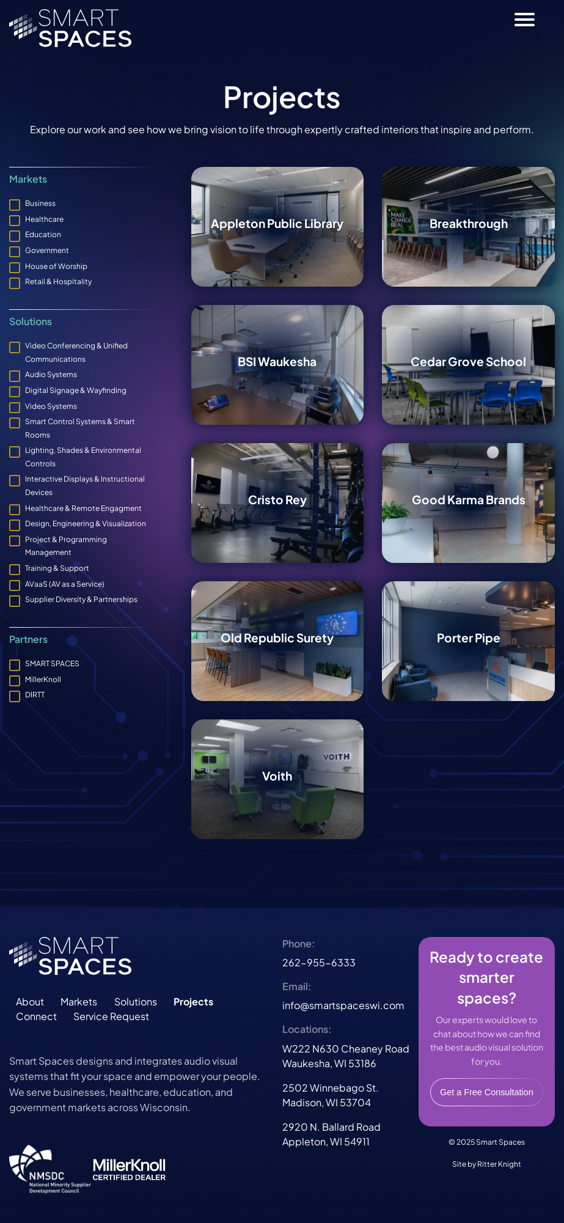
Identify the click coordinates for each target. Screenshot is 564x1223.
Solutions (135, 1001)
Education (43, 234)
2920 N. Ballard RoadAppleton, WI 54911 (331, 1134)
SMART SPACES (52, 663)
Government (47, 250)
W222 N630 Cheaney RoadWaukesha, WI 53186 (345, 1056)
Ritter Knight (499, 1164)
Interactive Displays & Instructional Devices (85, 485)
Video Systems (51, 406)
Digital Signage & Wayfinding (75, 390)
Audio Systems (51, 374)
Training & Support (57, 568)
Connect (36, 1016)
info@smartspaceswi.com (343, 1005)
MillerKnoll (43, 679)
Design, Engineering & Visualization (85, 523)
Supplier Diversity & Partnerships (81, 599)
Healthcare (44, 219)
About (30, 1001)
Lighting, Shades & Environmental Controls (83, 457)
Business (40, 203)
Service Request (111, 1016)
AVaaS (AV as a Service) (64, 584)
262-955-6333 (319, 962)
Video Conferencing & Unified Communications (76, 352)
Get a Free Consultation (486, 1092)
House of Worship (56, 266)
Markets (78, 1001)
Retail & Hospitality (58, 281)
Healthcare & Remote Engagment (83, 508)
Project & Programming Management (66, 546)
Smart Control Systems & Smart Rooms (80, 428)
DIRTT (35, 694)
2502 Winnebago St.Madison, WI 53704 (330, 1095)
